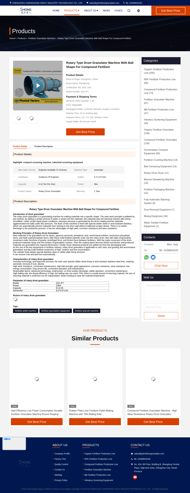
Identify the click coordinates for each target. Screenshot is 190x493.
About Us (91, 10)
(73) (160, 91)
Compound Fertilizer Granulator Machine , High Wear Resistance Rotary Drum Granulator (152, 412)
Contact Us (59, 469)
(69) (160, 81)
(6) (157, 201)
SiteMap (58, 475)
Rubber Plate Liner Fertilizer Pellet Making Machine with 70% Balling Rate (91, 412)
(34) (156, 216)
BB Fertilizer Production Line (97, 475)
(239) (159, 131)
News (106, 10)
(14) (161, 160)
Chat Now (161, 265)
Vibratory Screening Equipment (98, 480)
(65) (156, 152)
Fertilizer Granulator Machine (41, 38)
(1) (156, 224)
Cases (118, 10)
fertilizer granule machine (86, 311)
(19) (159, 181)
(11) (156, 173)
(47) (159, 111)
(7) (159, 209)
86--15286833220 (132, 3)
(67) (159, 101)
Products (72, 10)
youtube (135, 477)
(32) (159, 191)
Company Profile (62, 453)
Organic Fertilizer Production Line (99, 453)
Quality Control (61, 464)
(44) (160, 121)
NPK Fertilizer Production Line (98, 459)
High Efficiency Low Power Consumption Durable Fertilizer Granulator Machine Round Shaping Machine (36, 412)
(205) (159, 71)
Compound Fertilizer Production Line (101, 464)
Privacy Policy (60, 480)
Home (56, 10)
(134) (160, 142)
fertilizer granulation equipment (55, 311)
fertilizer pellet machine (25, 311)
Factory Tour (60, 459)
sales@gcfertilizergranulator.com (102, 3)
